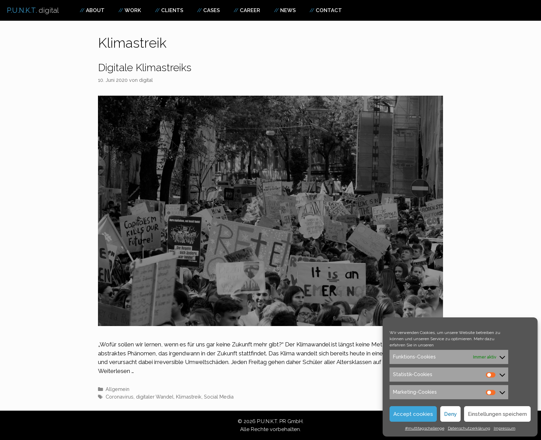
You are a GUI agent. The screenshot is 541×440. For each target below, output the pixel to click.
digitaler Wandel (155, 397)
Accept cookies (413, 414)
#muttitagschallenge (424, 428)
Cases (211, 10)
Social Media (219, 397)
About (95, 10)
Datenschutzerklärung (469, 428)
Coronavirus (120, 397)
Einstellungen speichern (497, 414)
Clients (172, 10)
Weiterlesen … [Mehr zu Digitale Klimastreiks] (116, 370)
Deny (450, 414)
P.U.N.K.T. (33, 10)
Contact (329, 10)
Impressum (504, 428)
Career (250, 10)
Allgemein (117, 389)
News (288, 10)
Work (133, 10)
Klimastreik (188, 397)
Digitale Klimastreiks (144, 67)
